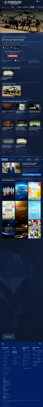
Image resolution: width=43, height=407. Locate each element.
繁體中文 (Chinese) (7, 396)
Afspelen (31, 174)
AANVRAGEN (12, 56)
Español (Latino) (6, 381)
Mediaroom (15, 357)
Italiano (4, 387)
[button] (42, 159)
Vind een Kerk (38, 354)
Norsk (4, 391)
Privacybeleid (5, 404)
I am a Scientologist (7, 370)
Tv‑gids (14, 348)
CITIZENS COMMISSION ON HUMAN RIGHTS (14, 36)
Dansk (4, 377)
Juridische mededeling (6, 405)
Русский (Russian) (6, 394)
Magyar (4, 385)
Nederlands (5, 389)
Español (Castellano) (7, 383)
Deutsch (4, 379)
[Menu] (3, 2)
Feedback (15, 360)
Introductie (15, 353)
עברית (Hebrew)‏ (6, 384)
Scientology (35, 349)
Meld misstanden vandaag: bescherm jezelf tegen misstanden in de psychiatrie (34, 61)
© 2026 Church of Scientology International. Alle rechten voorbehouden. (13, 400)
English (4, 376)
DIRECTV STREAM (27, 353)
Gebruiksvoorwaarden (6, 401)
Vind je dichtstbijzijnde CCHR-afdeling (7, 61)
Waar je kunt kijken (16, 355)
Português (5, 392)
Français (4, 398)
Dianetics (35, 357)
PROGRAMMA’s (5, 347)
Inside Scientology (7, 354)
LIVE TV (14, 347)
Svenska (4, 395)
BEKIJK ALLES (9, 336)
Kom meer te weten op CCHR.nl (21, 61)
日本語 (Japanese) (6, 388)
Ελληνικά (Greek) (6, 380)
